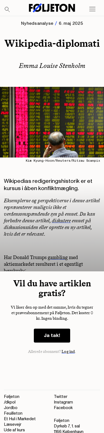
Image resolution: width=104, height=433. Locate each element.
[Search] (7, 9)
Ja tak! (52, 335)
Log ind (68, 351)
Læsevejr (12, 424)
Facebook (63, 408)
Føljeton (11, 397)
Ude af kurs (14, 430)
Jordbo (10, 408)
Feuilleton (13, 413)
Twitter (60, 397)
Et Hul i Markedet (20, 419)
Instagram (63, 402)
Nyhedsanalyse (37, 23)
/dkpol (10, 402)
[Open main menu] (92, 9)
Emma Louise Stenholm (52, 65)
